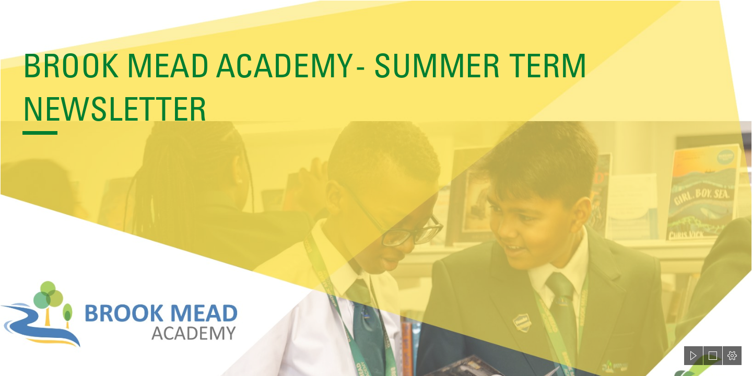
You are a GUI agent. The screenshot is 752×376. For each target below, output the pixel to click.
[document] (376, 188)
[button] (693, 355)
